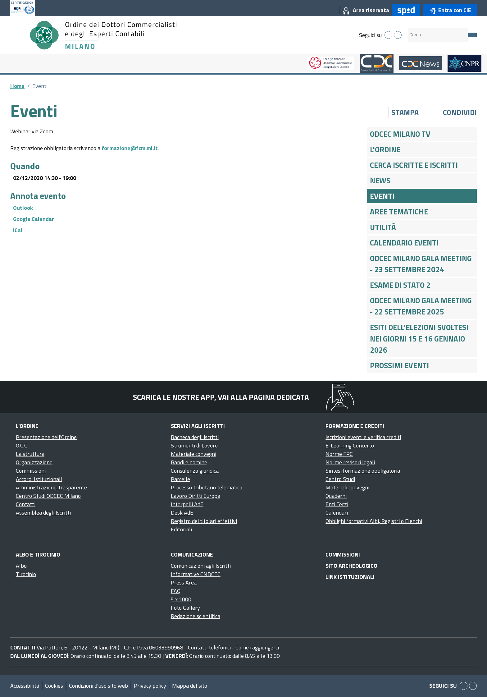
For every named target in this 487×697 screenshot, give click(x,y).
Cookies (54, 685)
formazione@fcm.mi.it (130, 148)
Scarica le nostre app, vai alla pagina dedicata (221, 397)
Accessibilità (24, 685)
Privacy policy (150, 685)
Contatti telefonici (209, 647)
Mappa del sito (189, 685)
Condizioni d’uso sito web (98, 685)
